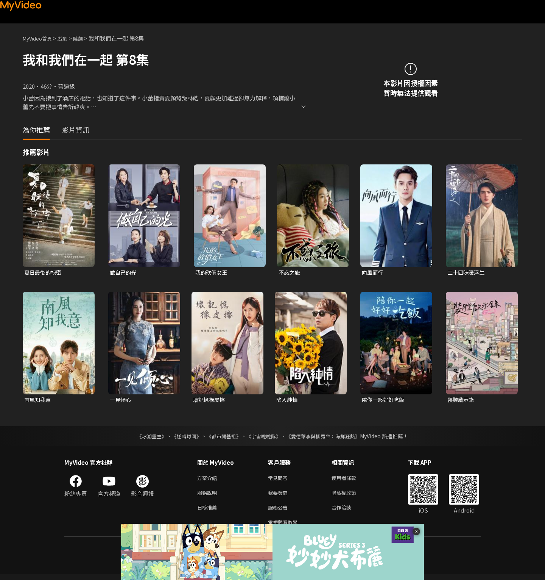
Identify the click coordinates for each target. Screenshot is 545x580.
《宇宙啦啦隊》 (264, 437)
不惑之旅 (290, 273)
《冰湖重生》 (145, 437)
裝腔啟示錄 (461, 401)
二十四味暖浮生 (467, 273)
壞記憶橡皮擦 (210, 401)
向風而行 (373, 273)
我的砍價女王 (212, 273)
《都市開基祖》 (221, 437)
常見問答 (279, 480)
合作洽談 (347, 512)
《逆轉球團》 (182, 437)
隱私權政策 (350, 496)
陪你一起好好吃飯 (384, 401)
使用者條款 (350, 480)
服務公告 (279, 512)
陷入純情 (287, 401)
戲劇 (68, 38)
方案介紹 (208, 480)
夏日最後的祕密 (44, 273)
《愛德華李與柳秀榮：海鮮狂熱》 (327, 437)
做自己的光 (124, 273)
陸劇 (85, 38)
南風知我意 (38, 401)
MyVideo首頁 (40, 38)
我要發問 (279, 496)
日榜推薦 (208, 512)
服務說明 (208, 496)
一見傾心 (121, 401)
